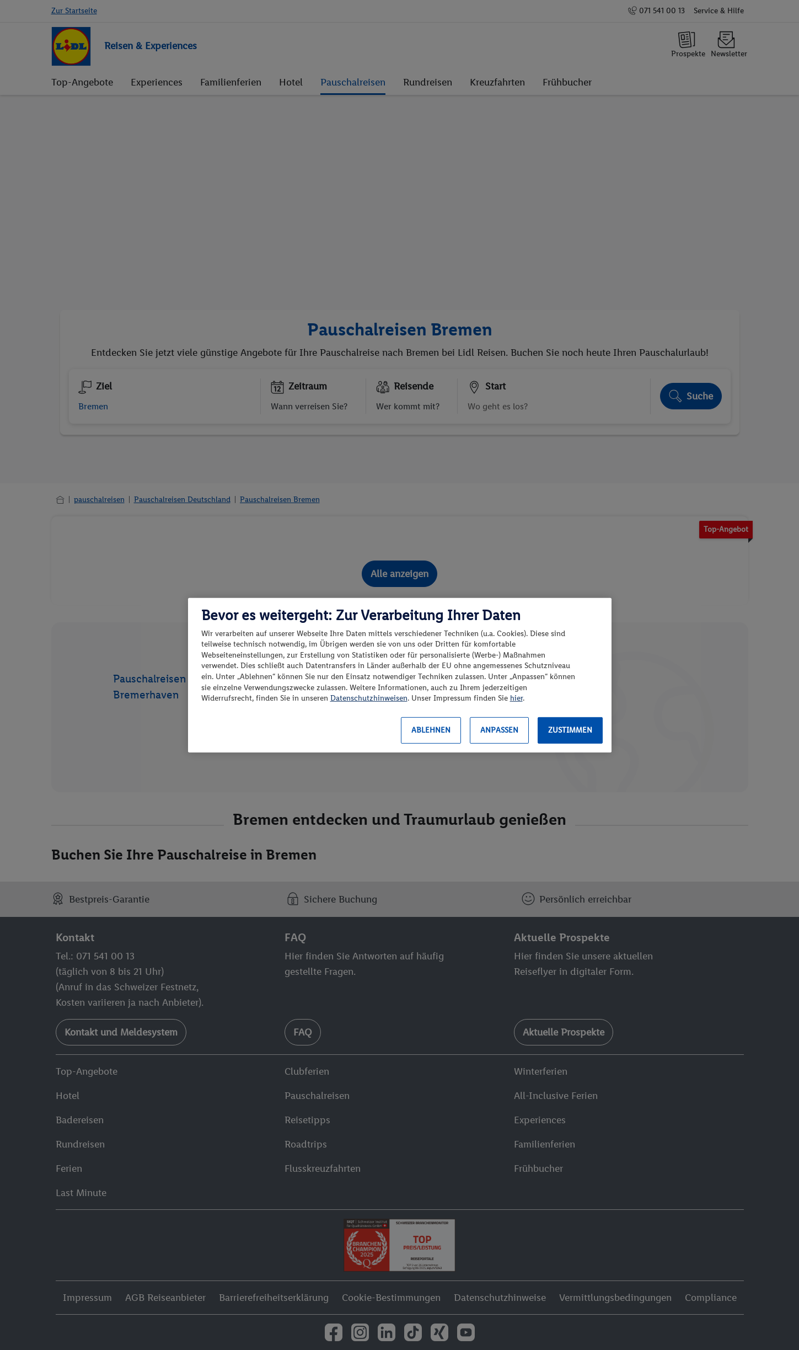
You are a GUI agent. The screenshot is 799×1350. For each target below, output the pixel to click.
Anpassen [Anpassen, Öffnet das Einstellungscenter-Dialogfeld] (499, 730)
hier (516, 698)
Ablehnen (431, 730)
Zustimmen (570, 730)
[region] (400, 674)
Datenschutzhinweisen (368, 698)
